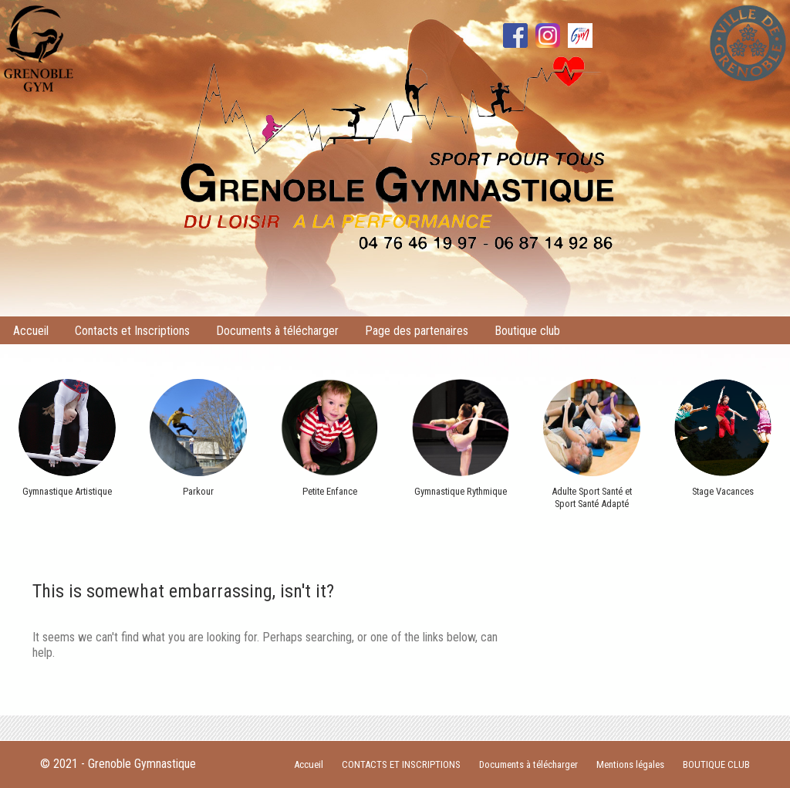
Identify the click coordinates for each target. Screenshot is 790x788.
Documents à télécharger (277, 330)
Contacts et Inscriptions (132, 330)
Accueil (31, 330)
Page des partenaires (416, 330)
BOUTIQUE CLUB (716, 764)
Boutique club (527, 330)
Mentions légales (630, 764)
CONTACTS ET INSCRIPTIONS (401, 764)
